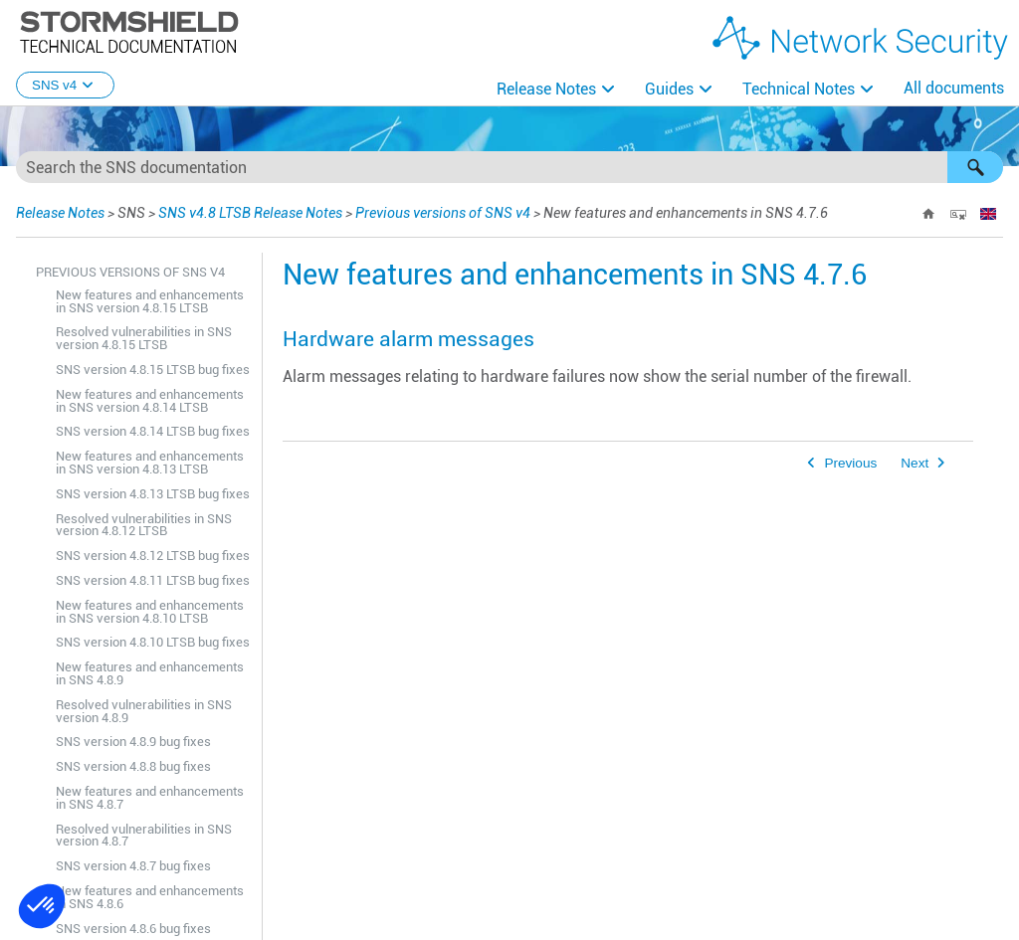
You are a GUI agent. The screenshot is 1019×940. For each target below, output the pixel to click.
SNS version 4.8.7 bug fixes (133, 865)
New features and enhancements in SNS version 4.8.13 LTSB (150, 462)
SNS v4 (65, 85)
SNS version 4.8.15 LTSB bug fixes (153, 369)
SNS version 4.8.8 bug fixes (133, 766)
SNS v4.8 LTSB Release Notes (250, 213)
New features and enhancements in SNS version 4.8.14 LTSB (150, 401)
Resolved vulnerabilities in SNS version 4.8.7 (144, 835)
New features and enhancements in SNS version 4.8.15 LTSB (150, 301)
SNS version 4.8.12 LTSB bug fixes (153, 555)
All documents (954, 88)
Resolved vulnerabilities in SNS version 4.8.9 (144, 711)
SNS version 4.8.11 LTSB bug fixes (153, 580)
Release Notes (546, 89)
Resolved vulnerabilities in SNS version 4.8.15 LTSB (144, 338)
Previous (850, 463)
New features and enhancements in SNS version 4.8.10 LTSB (150, 612)
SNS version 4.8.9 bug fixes (133, 741)
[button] (975, 167)
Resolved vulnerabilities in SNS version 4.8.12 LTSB (144, 525)
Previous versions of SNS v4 (442, 213)
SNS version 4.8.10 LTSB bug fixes (153, 642)
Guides (669, 89)
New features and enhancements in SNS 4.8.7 (150, 798)
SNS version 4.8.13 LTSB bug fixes (153, 493)
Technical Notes (798, 89)
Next (914, 463)
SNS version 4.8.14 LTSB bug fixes (153, 431)
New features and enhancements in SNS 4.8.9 (150, 673)
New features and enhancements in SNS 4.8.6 (150, 897)
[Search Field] (509, 167)
